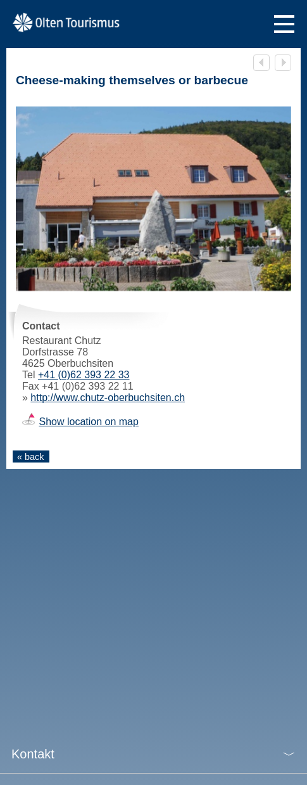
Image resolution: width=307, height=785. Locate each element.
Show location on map (88, 421)
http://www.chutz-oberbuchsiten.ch (107, 397)
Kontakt (32, 754)
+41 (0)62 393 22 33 (84, 374)
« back (30, 457)
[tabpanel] (153, 198)
